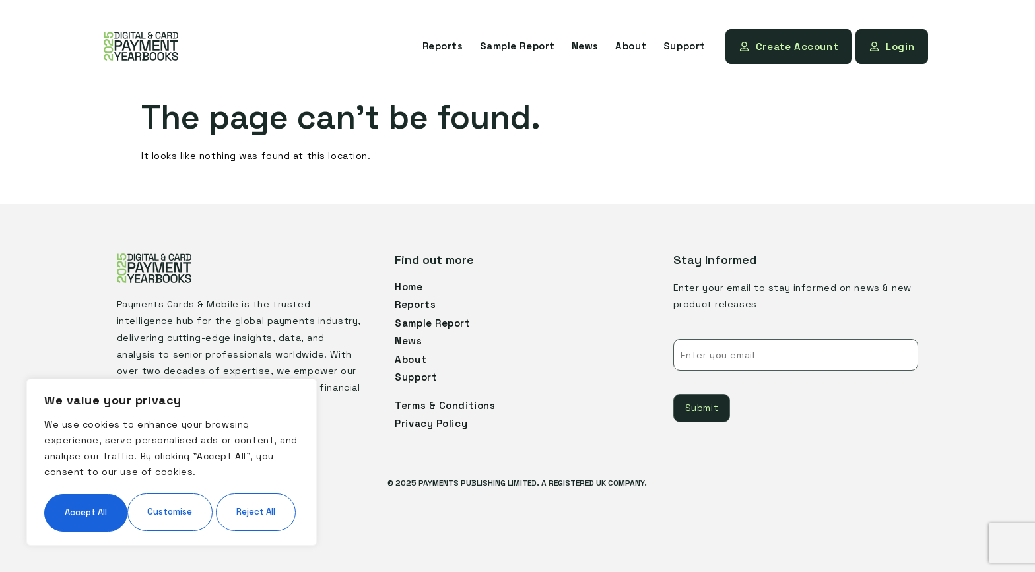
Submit (701, 407)
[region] (171, 443)
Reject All (233, 472)
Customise (106, 472)
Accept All (171, 512)
